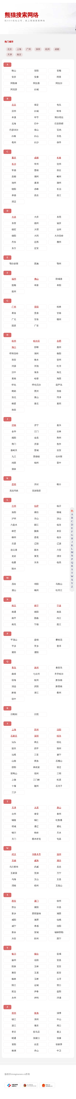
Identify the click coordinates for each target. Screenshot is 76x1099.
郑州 (14, 1013)
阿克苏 (14, 89)
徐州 (59, 901)
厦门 (36, 901)
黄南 (14, 378)
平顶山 (14, 640)
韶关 (14, 748)
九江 (14, 456)
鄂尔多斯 (13, 263)
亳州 (14, 142)
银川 (14, 954)
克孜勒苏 (36, 491)
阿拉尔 (59, 83)
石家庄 (14, 736)
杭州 (47, 49)
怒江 (59, 624)
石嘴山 (59, 761)
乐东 (36, 562)
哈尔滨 (36, 341)
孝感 (36, 926)
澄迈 (14, 201)
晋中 (59, 463)
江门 (36, 431)
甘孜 (36, 319)
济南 (14, 425)
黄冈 (59, 403)
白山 (36, 136)
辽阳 (36, 543)
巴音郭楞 (59, 123)
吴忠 (59, 867)
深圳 (38, 49)
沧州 (59, 164)
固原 (14, 325)
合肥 (59, 341)
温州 (59, 854)
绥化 (59, 742)
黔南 (14, 693)
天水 (59, 833)
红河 (59, 366)
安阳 (36, 71)
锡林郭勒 (59, 932)
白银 (14, 136)
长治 (59, 189)
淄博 (59, 1013)
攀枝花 (59, 640)
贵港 (36, 313)
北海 (14, 123)
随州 (36, 786)
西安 (14, 901)
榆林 (14, 979)
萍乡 (36, 646)
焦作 (59, 444)
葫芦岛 (59, 385)
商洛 (36, 761)
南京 (19, 54)
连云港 (14, 550)
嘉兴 (59, 425)
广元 (14, 319)
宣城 (36, 932)
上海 (19, 49)
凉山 (59, 518)
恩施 (36, 263)
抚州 (14, 291)
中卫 (59, 1051)
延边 (14, 991)
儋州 (59, 242)
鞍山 (14, 71)
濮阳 (36, 652)
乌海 (14, 879)
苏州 (36, 729)
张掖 (59, 1038)
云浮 (59, 979)
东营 (14, 223)
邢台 (14, 907)
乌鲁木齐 (36, 854)
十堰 (14, 786)
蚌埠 (59, 111)
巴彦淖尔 (13, 130)
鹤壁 (14, 403)
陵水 (14, 569)
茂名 (14, 584)
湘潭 (36, 920)
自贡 (36, 1044)
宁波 (59, 605)
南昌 (59, 612)
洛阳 (14, 512)
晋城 (36, 450)
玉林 (36, 966)
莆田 (14, 652)
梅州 (36, 590)
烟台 (36, 954)
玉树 (36, 979)
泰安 (36, 814)
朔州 (59, 748)
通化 (59, 826)
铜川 (14, 833)
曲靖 (14, 674)
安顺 (59, 71)
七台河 (36, 674)
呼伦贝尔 (36, 385)
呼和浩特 (13, 353)
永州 (14, 998)
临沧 (59, 525)
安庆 (14, 77)
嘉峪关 (14, 450)
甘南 (59, 313)
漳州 (36, 1019)
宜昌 (59, 960)
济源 (36, 444)
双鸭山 (14, 773)
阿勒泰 (14, 83)
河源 (14, 366)
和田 (14, 410)
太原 (36, 807)
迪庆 (59, 223)
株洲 (14, 1051)
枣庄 (14, 1032)
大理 (36, 229)
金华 (14, 431)
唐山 (59, 807)
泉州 (36, 667)
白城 (36, 89)
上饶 (14, 780)
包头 (59, 105)
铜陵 (14, 820)
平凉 (14, 646)
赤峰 (36, 189)
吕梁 (14, 543)
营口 (59, 985)
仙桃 (59, 920)
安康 (36, 77)
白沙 (36, 142)
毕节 (36, 117)
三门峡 (36, 780)
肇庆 (36, 1025)
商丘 (36, 742)
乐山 (36, 518)
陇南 (36, 531)
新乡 (14, 913)
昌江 (59, 195)
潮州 (36, 176)
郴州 (59, 176)
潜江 (36, 693)
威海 (36, 860)
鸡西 (14, 463)
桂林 (59, 307)
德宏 (14, 229)
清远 (14, 686)
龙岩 (14, 556)
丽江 (36, 525)
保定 (36, 105)
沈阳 (59, 729)
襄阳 (36, 907)
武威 (36, 867)
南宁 (36, 605)
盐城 (59, 954)
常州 (36, 164)
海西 (59, 378)
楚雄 (36, 170)
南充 (14, 624)
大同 (36, 236)
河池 (36, 366)
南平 (14, 618)
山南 (14, 761)
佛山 (36, 279)
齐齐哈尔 (59, 674)
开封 (36, 484)
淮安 (14, 360)
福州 (14, 279)
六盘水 (14, 525)
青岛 (14, 667)
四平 (36, 748)
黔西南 (59, 686)
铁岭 (36, 833)
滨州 (14, 111)
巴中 (36, 123)
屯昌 (59, 839)
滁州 (59, 183)
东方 (14, 248)
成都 (57, 49)
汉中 (14, 372)
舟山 (36, 1051)
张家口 (36, 1038)
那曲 (36, 618)
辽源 (59, 543)
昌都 (14, 176)
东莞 (59, 217)
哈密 (36, 378)
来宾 (59, 531)
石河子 (59, 786)
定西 (36, 242)
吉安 (59, 450)
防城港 (59, 279)
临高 (59, 562)
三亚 (36, 755)
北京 (9, 49)
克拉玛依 (13, 491)
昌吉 (36, 195)
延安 (59, 973)
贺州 (59, 360)
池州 (14, 183)
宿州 (36, 773)
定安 (36, 248)
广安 (36, 325)
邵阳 (14, 767)
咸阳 (14, 920)
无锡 (14, 860)
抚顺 (14, 285)
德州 (36, 223)
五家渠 (14, 873)
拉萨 (36, 506)
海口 (14, 347)
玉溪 (36, 973)
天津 (9, 54)
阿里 (59, 77)
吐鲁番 (59, 820)
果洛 (14, 313)
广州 (28, 49)
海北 (59, 372)
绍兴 (59, 736)
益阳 (59, 991)
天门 (14, 839)
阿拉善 (36, 83)
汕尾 (14, 755)
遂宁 (59, 755)
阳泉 (14, 966)
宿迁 (59, 767)
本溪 (14, 117)
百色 (59, 136)
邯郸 (36, 347)
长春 (59, 158)
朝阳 (14, 189)
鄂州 (59, 263)
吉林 (59, 431)
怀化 (14, 385)
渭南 (14, 885)
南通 (14, 612)
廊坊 (36, 512)
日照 (36, 714)
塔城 (14, 826)
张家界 (59, 1044)
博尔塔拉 (59, 117)
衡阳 (59, 353)
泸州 (14, 518)
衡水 (36, 360)
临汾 (59, 537)
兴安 (14, 938)
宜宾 (59, 966)
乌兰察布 (13, 867)
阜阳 (59, 285)
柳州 (14, 537)
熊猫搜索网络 (22, 15)
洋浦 (59, 998)
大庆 (36, 217)
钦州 (36, 680)
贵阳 (36, 307)
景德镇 (36, 456)
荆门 (14, 444)
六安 (59, 550)
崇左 (59, 170)
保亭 (59, 142)
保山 (36, 130)
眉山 (14, 590)
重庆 (14, 158)
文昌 (59, 879)
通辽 (36, 826)
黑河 (36, 391)
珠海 (36, 1013)
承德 (14, 195)
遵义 (59, 1032)
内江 (59, 618)
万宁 (59, 873)
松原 (59, 780)
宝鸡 (59, 130)
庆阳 (36, 686)
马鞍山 (59, 584)
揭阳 (14, 438)
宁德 (36, 624)
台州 (14, 814)
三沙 (14, 792)
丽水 (36, 550)
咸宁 (14, 926)
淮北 (14, 397)
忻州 (36, 938)
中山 (59, 1019)
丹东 (14, 242)
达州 (59, 229)
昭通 (14, 1038)
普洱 (59, 646)
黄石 (36, 403)
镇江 (14, 1019)
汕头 (14, 742)
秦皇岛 (59, 667)
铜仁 (36, 820)
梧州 (36, 885)
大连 (14, 217)
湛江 (14, 1025)
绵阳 (36, 584)
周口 (59, 1025)
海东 (36, 372)
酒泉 (14, 469)
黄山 (36, 397)
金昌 (36, 438)
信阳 (59, 926)
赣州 (59, 319)
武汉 (14, 854)
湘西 (59, 913)
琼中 (14, 699)
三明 (59, 773)
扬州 (14, 960)
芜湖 (36, 873)
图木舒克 (36, 839)
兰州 (14, 506)
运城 (36, 985)
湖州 (36, 353)
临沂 (59, 506)
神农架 (36, 767)
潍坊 (59, 860)
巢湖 (36, 183)
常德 (14, 170)
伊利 (36, 998)
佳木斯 (59, 456)
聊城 (59, 512)
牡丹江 (59, 590)
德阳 (14, 236)
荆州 (59, 438)
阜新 (36, 285)
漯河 (59, 556)
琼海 (14, 680)
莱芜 (36, 556)
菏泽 (59, 397)
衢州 (59, 693)
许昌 (59, 907)
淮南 (59, 391)
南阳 (36, 612)
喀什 (59, 484)
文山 (36, 879)
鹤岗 (14, 391)
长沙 (14, 164)
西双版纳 (36, 913)
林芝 (14, 531)
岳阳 (36, 960)
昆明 (14, 484)
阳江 (14, 985)
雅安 (14, 973)
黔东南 (59, 680)
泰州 (59, 814)
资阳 (14, 1044)
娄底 (36, 537)
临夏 (14, 562)
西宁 (59, 938)
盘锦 (36, 640)
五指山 (59, 885)
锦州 (36, 463)
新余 (14, 932)
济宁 (36, 425)
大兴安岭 (59, 236)
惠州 (59, 347)
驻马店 (36, 1032)
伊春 (36, 991)
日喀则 (14, 714)
